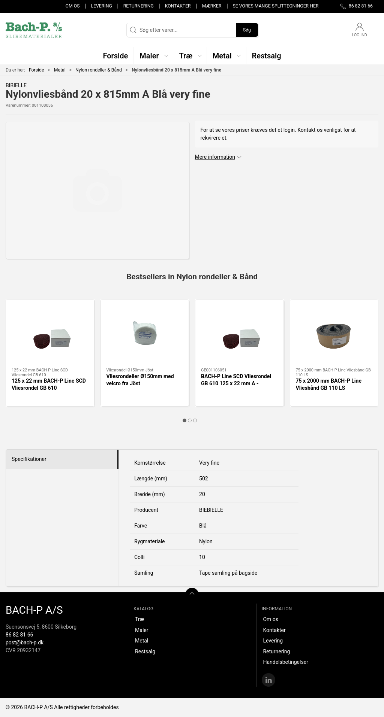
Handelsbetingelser (285, 662)
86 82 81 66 (19, 635)
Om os (73, 6)
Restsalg (145, 651)
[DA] (34, 30)
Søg (247, 30)
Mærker (212, 6)
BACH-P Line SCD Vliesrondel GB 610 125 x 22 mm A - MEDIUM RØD (236, 383)
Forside (36, 70)
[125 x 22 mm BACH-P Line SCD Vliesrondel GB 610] (50, 333)
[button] (153, 55)
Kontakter (178, 6)
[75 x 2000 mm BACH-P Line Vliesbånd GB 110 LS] (334, 333)
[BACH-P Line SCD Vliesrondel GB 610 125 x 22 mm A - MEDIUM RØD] (239, 333)
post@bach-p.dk (25, 642)
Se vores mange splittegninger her (276, 6)
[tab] (184, 420)
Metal (60, 70)
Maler (141, 630)
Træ (139, 619)
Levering (101, 6)
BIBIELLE (16, 85)
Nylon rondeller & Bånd (98, 70)
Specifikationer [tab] (29, 459)
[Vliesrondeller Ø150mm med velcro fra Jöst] (144, 333)
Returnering (138, 6)
